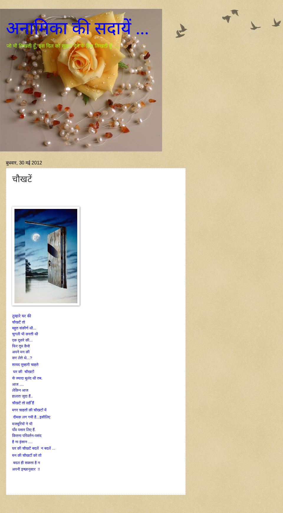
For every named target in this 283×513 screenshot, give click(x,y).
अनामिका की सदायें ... (77, 28)
